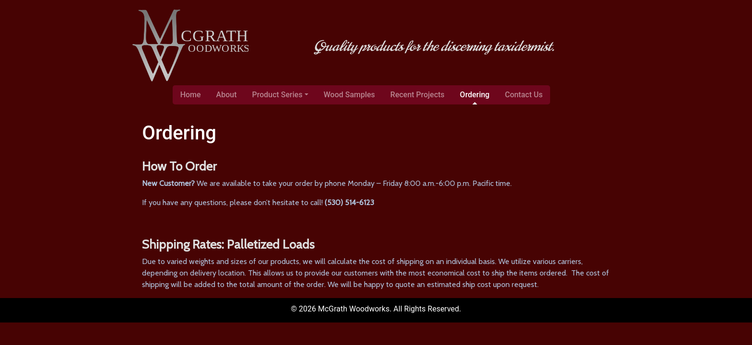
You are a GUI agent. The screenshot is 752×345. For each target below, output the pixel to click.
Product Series (277, 94)
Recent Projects (417, 94)
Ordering (475, 94)
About (226, 94)
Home (190, 94)
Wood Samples (349, 94)
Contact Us (524, 94)
